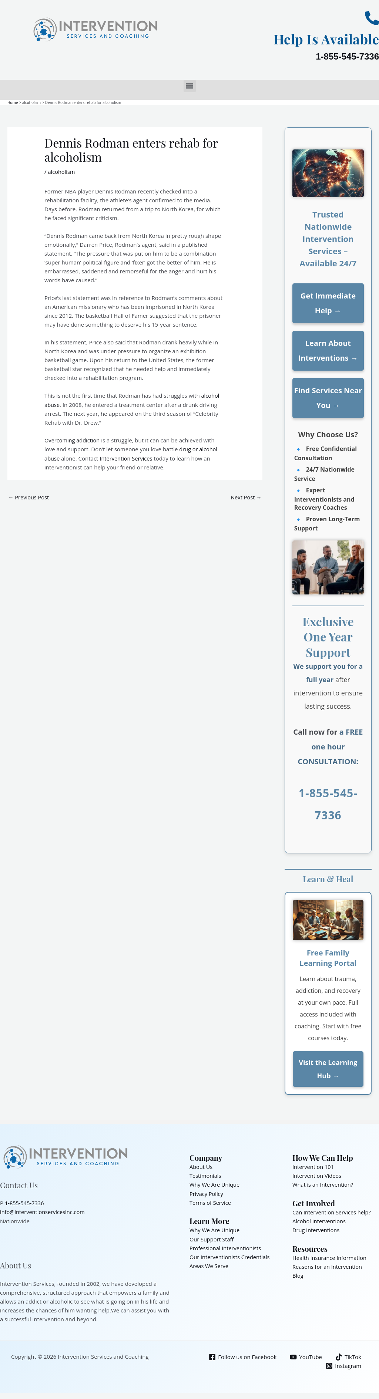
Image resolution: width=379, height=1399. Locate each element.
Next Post (246, 496)
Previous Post (29, 496)
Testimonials (206, 1175)
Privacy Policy (207, 1193)
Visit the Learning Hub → (328, 1069)
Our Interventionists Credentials (231, 1256)
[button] (190, 86)
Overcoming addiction (72, 440)
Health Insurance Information (330, 1257)
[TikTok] (348, 1356)
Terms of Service (211, 1202)
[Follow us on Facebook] (242, 1356)
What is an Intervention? (323, 1184)
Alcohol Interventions (319, 1220)
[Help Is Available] (372, 18)
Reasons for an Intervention (328, 1266)
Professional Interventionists (226, 1247)
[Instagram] (343, 1365)
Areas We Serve (209, 1264)
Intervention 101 (313, 1166)
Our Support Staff (212, 1238)
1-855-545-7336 (347, 56)
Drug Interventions (316, 1229)
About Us (201, 1166)
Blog (298, 1274)
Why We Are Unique (215, 1184)
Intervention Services (127, 457)
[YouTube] (305, 1356)
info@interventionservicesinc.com (43, 1212)
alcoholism (62, 171)
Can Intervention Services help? (332, 1211)
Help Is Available (321, 38)
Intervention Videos (317, 1175)
